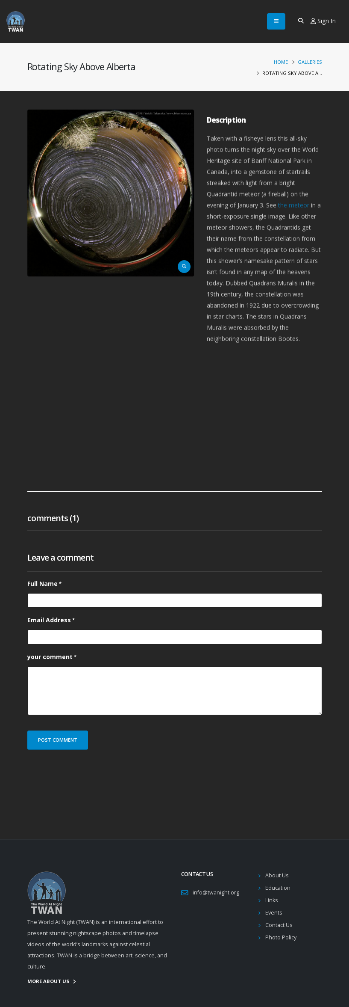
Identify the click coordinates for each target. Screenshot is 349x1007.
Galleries (310, 62)
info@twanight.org (216, 892)
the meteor (293, 220)
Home (281, 62)
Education (277, 887)
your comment (50, 657)
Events (273, 912)
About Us (277, 875)
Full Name (42, 583)
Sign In (323, 21)
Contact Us (279, 925)
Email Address (49, 620)
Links (271, 900)
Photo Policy (280, 937)
